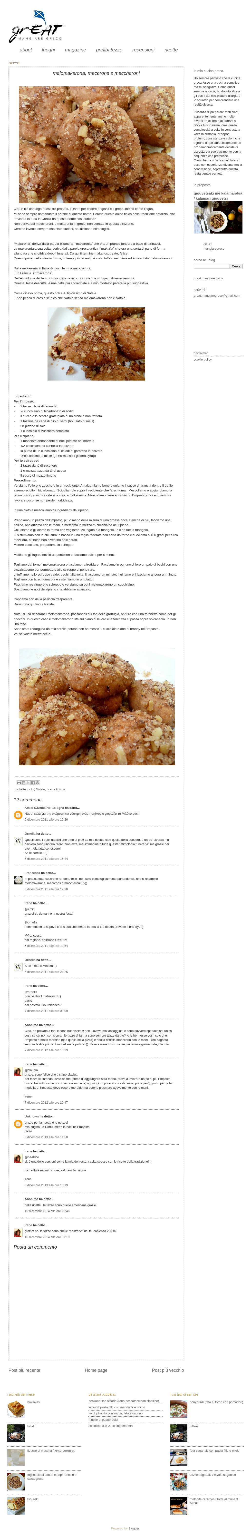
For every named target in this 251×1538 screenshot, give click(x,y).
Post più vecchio (168, 1370)
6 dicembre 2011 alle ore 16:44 (46, 859)
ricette (171, 49)
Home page (96, 1370)
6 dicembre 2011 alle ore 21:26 (46, 972)
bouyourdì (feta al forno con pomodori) (216, 1402)
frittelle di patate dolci (103, 1419)
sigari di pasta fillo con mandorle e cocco (116, 1407)
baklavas (33, 1402)
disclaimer (201, 353)
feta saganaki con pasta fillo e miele (215, 1450)
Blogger (133, 1528)
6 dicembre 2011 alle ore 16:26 (46, 819)
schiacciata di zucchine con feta (110, 1426)
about (26, 49)
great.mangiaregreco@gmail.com (217, 295)
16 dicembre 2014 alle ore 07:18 (47, 1237)
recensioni (143, 49)
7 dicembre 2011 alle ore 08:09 (46, 1011)
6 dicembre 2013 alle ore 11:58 (46, 1137)
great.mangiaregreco (208, 278)
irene (28, 903)
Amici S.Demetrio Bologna (44, 808)
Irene (28, 1064)
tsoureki (32, 1499)
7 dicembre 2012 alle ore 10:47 (46, 1102)
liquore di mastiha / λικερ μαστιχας (51, 1450)
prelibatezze (109, 49)
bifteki (31, 1426)
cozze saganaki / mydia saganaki (213, 1475)
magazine (75, 49)
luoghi (48, 49)
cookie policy (203, 359)
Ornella (30, 833)
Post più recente (24, 1370)
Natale (40, 789)
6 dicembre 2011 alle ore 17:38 (46, 889)
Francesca (32, 873)
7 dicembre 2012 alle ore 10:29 (46, 1050)
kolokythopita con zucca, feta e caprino (115, 1413)
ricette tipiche (56, 789)
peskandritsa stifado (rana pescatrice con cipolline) (123, 1401)
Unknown (32, 1116)
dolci (31, 789)
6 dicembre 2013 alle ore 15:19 (46, 1185)
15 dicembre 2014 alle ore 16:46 (47, 1211)
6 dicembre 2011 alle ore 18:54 (46, 946)
